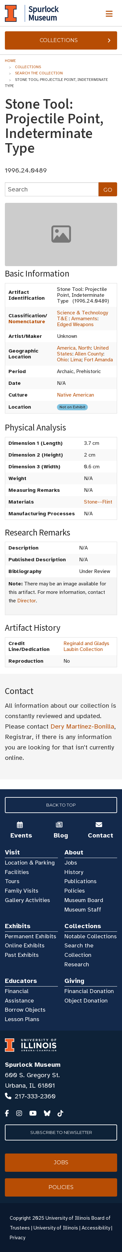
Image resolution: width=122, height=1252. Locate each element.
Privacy (17, 1238)
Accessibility (96, 1228)
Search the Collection (39, 73)
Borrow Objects (25, 1009)
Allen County (89, 354)
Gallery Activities (27, 900)
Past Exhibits (22, 954)
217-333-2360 (35, 1096)
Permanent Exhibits (30, 936)
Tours (12, 881)
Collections (76, 40)
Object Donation (86, 1000)
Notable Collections (90, 936)
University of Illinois (56, 1228)
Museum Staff (82, 909)
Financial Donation (89, 991)
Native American (75, 395)
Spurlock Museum (33, 1065)
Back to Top (61, 804)
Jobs (70, 862)
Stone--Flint (98, 502)
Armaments (84, 318)
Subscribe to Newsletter (61, 1132)
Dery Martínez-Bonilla (82, 726)
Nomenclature (26, 321)
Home (10, 60)
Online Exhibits (25, 945)
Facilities (17, 872)
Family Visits (21, 890)
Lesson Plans (22, 1019)
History (73, 872)
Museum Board (83, 900)
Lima (75, 359)
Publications (80, 881)
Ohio (62, 359)
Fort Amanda (98, 359)
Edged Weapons (75, 324)
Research (76, 964)
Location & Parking (30, 862)
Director (26, 600)
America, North (74, 348)
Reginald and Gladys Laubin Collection (86, 646)
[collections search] (52, 189)
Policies (74, 890)
